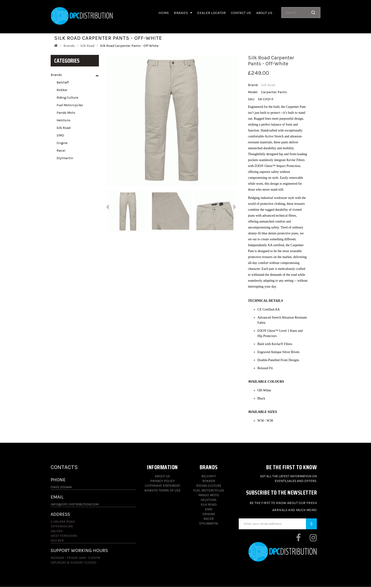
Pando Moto (66, 113)
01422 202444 (61, 487)
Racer (61, 151)
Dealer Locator (211, 13)
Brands (183, 13)
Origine (62, 143)
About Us (162, 476)
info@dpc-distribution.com (74, 504)
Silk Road (87, 46)
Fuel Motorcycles (70, 105)
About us (264, 13)
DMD (60, 135)
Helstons (64, 120)
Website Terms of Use (162, 490)
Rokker (62, 90)
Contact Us (241, 13)
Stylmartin (65, 158)
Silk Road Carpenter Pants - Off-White (129, 46)
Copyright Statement (162, 486)
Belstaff (63, 82)
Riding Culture (67, 98)
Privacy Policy (162, 481)
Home (164, 13)
